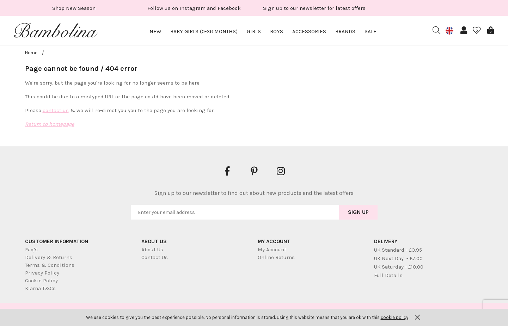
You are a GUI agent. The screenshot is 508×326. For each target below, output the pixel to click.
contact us (56, 110)
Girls (254, 31)
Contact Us (154, 257)
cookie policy (394, 317)
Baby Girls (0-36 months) (204, 31)
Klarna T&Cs (40, 288)
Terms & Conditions (49, 265)
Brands (345, 31)
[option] (74, 8)
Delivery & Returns (48, 257)
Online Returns (276, 257)
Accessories (309, 31)
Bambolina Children (56, 32)
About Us (152, 249)
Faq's (31, 249)
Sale (371, 31)
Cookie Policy (41, 280)
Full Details (388, 275)
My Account (272, 249)
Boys (276, 31)
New (155, 31)
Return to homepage (49, 124)
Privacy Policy (42, 273)
